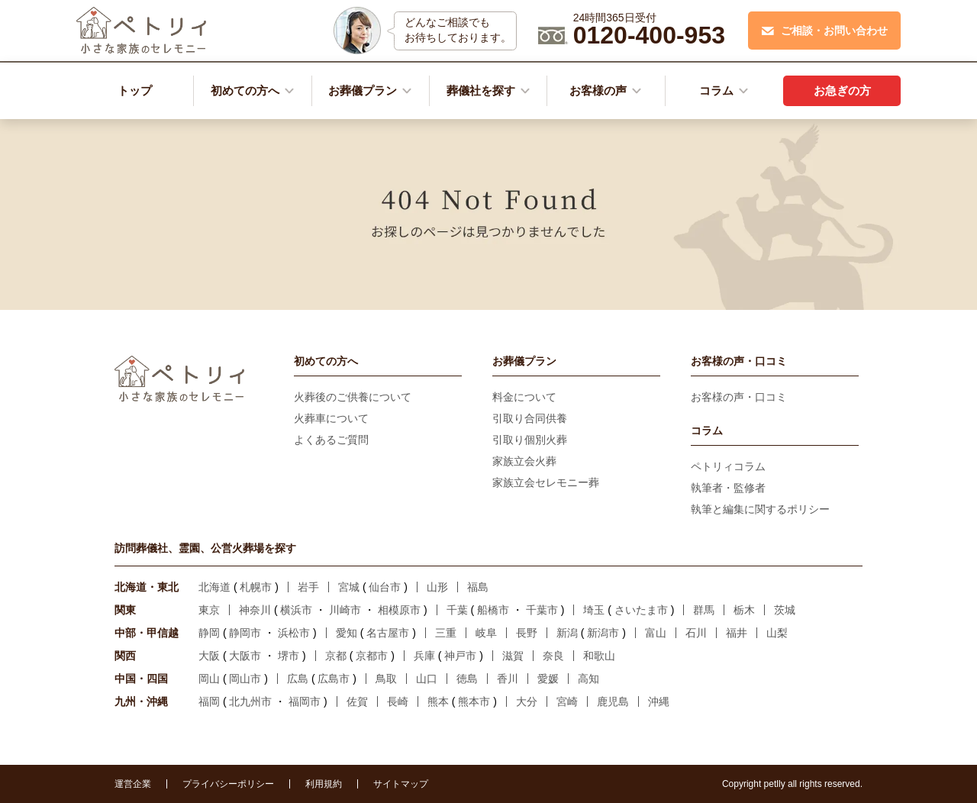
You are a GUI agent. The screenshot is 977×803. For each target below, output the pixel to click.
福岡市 (305, 701)
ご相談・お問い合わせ (825, 30)
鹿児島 (613, 701)
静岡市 (245, 633)
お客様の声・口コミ (739, 397)
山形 (437, 587)
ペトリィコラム (728, 466)
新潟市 (603, 633)
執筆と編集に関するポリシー (760, 509)
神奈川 (255, 610)
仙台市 (385, 587)
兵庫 (424, 656)
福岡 (209, 701)
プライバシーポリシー (228, 783)
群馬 (703, 610)
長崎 (397, 701)
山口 (426, 678)
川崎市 (345, 610)
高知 (588, 678)
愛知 (346, 633)
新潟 (567, 633)
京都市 (372, 656)
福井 (736, 633)
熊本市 (474, 701)
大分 (526, 701)
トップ (135, 90)
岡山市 (245, 678)
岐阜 (486, 633)
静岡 (209, 633)
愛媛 (548, 678)
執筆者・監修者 (728, 488)
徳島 (467, 678)
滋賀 (513, 656)
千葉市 (542, 610)
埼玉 (594, 610)
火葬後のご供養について (352, 397)
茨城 (784, 610)
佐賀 (357, 701)
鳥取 (386, 678)
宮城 (349, 587)
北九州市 (250, 701)
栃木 (744, 610)
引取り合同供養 (529, 418)
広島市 (334, 678)
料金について (524, 397)
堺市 (288, 656)
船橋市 (493, 610)
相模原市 (399, 610)
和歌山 (599, 656)
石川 (696, 633)
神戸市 (460, 656)
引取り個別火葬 (529, 440)
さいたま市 (641, 610)
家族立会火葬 (524, 461)
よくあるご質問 (331, 440)
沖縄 (658, 701)
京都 (336, 656)
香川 (507, 678)
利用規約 (323, 783)
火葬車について (331, 418)
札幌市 (256, 587)
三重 (445, 633)
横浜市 (296, 610)
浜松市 (294, 633)
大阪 (209, 656)
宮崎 (567, 701)
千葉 (457, 610)
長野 (526, 633)
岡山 (209, 678)
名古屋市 (387, 633)
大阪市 (245, 656)
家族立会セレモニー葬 (545, 482)
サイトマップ (400, 783)
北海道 (214, 587)
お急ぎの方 (842, 90)
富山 (655, 633)
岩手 (308, 587)
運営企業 (132, 783)
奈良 (553, 656)
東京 (209, 610)
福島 (477, 587)
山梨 (777, 633)
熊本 (438, 701)
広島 (297, 678)
